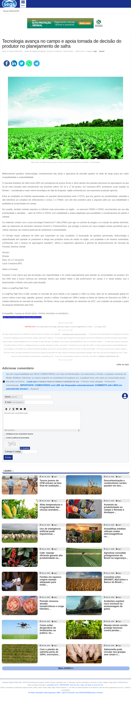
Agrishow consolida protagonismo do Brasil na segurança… (116, 555)
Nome (11, 397)
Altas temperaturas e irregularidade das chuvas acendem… (51, 507)
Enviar (8, 457)
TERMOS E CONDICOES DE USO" (109, 356)
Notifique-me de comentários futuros (19, 434)
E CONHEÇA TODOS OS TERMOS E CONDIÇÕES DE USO (53, 382)
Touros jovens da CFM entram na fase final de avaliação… (51, 483)
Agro (95, 51)
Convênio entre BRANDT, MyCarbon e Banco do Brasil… (116, 579)
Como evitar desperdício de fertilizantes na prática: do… (48, 629)
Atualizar (26, 448)
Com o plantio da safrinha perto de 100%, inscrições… (50, 652)
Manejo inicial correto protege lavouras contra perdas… (116, 628)
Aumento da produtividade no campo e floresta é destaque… (114, 508)
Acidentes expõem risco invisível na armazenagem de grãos (114, 605)
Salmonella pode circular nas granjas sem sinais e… (115, 652)
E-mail (14, 402)
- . (81, 685)
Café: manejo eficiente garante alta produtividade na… (51, 555)
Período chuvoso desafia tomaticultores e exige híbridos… (52, 605)
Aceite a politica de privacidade (17, 438)
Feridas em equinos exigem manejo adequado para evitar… (50, 581)
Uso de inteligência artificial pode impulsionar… (50, 531)
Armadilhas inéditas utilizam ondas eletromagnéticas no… (115, 532)
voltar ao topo (122, 364)
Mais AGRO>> (65, 668)
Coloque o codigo (13, 452)
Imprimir (101, 51)
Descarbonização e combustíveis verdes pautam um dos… (115, 483)
